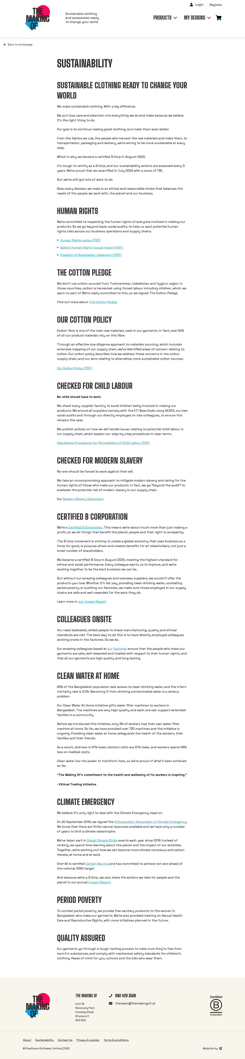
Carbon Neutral (97, 864)
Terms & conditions (116, 1040)
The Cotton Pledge (103, 302)
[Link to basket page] (218, 17)
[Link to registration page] (215, 5)
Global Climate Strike (102, 840)
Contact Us (65, 1040)
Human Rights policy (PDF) (80, 240)
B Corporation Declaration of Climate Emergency (150, 822)
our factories (117, 649)
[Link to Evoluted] (212, 1048)
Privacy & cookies (88, 1040)
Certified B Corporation (85, 527)
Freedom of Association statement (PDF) (90, 255)
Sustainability (44, 1040)
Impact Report (99, 882)
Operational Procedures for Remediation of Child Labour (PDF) (103, 443)
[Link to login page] (198, 5)
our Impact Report (92, 601)
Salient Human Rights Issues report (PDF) (91, 248)
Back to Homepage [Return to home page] (17, 44)
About (27, 1040)
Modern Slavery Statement (83, 499)
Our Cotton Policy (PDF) (74, 368)
